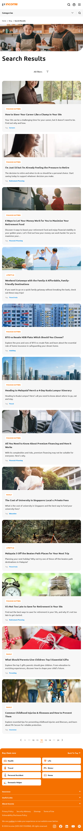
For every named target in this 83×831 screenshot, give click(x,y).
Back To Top (74, 753)
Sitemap (37, 811)
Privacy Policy (7, 811)
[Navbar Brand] (10, 4)
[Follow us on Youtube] (73, 826)
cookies (11, 821)
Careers (12, 128)
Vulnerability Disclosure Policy (14, 815)
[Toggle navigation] (79, 4)
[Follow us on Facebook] (60, 826)
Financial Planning (16, 241)
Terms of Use (49, 811)
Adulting (12, 350)
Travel (11, 404)
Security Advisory (24, 811)
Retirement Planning (16, 181)
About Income (8, 804)
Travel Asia (13, 297)
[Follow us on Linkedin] (66, 826)
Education (12, 513)
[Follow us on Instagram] (54, 826)
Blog (10, 21)
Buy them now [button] (9, 753)
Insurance (12, 730)
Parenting (12, 673)
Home (4, 21)
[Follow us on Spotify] (79, 826)
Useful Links (7, 797)
